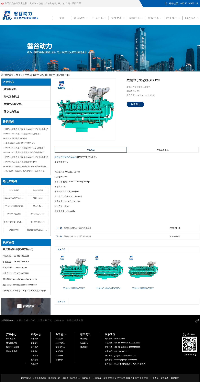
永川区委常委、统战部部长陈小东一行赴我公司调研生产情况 (14, 222)
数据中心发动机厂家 (14, 206)
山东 (114, 378)
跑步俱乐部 (38, 190)
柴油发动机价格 (38, 214)
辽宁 (119, 378)
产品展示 (27, 75)
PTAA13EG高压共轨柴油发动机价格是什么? (24, 152)
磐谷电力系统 (11, 111)
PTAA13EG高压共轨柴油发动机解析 (21, 162)
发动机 (73, 157)
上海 (141, 378)
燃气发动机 (14, 190)
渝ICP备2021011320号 (80, 378)
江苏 (110, 378)
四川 (132, 378)
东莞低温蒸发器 (75, 320)
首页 (62, 18)
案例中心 (136, 18)
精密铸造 (59, 320)
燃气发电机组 (11, 96)
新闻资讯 (154, 18)
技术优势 (117, 18)
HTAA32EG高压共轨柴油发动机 (14, 198)
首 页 (18, 75)
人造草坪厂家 (45, 320)
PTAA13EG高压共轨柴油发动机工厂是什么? (24, 148)
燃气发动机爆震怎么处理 (16, 138)
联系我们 (173, 18)
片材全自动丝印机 (26, 320)
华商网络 (164, 378)
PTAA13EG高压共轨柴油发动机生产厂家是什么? (26, 157)
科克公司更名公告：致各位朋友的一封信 (38, 230)
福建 (105, 378)
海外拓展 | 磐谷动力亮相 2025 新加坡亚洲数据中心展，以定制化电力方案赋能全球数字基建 (27, 166)
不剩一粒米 (38, 198)
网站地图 (175, 378)
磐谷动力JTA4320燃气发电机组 (78, 228)
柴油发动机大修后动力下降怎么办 (20, 143)
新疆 (128, 378)
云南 (146, 378)
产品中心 (99, 18)
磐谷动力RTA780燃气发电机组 (77, 236)
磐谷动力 (80, 18)
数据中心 (66, 157)
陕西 (123, 378)
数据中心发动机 (40, 75)
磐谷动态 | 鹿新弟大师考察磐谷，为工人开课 (24, 171)
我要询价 (135, 104)
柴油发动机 (10, 89)
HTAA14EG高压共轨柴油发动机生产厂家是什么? (26, 129)
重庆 (137, 378)
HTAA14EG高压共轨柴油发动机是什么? (22, 134)
